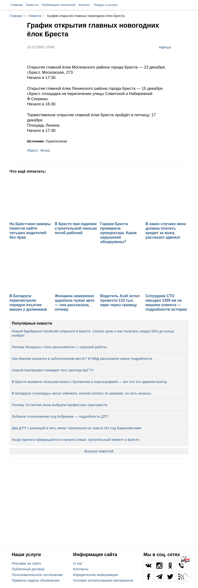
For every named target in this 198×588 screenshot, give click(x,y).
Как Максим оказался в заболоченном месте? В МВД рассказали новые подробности (82, 358)
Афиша (165, 47)
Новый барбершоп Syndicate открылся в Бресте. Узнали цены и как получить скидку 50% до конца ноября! (93, 333)
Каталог (84, 5)
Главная (17, 5)
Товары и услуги (105, 5)
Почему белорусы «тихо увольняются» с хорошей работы (59, 347)
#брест (32, 150)
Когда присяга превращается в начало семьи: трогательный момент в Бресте (75, 440)
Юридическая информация (95, 575)
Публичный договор (28, 569)
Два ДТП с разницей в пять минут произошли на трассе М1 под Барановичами (76, 428)
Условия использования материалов (103, 580)
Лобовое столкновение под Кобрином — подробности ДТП (60, 416)
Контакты (80, 569)
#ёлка (45, 150)
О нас (78, 563)
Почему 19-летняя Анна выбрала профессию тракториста (59, 405)
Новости (32, 5)
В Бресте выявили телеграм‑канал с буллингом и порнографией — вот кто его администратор (89, 382)
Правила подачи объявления (35, 580)
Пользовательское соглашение (37, 575)
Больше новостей (99, 451)
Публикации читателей (58, 5)
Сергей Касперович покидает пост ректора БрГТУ (52, 370)
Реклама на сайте (26, 563)
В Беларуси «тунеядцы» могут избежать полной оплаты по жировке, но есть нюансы (81, 393)
